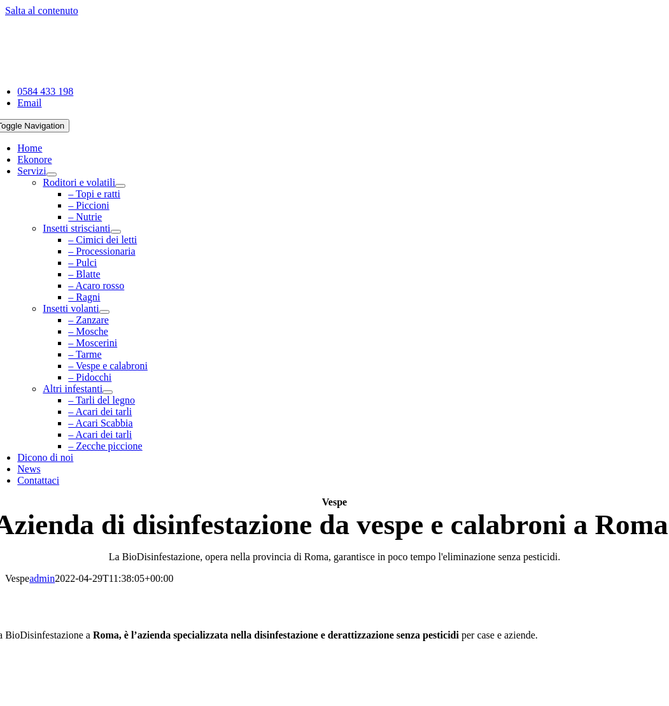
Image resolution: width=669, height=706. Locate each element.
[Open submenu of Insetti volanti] (104, 312)
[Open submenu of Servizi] (51, 174)
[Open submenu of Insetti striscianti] (116, 232)
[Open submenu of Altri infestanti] (107, 392)
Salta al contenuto (41, 10)
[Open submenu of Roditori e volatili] (120, 186)
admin (42, 578)
